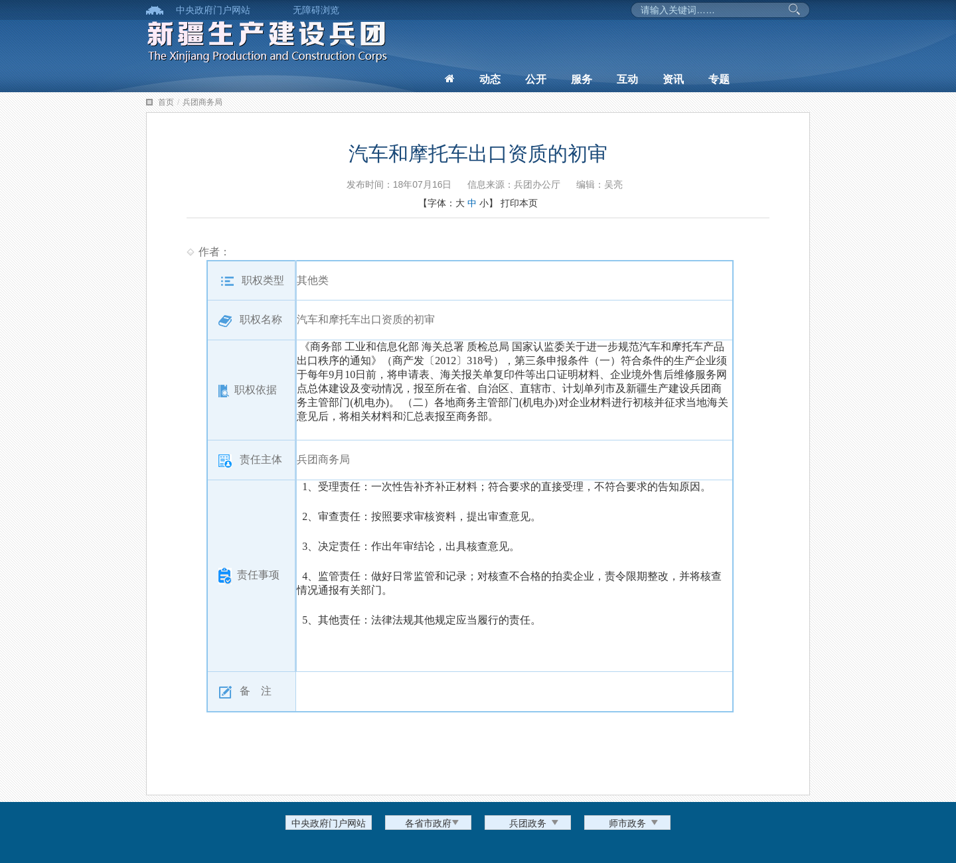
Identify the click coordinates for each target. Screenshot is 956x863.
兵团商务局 (202, 102)
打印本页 (519, 203)
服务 (581, 79)
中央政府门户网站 (213, 10)
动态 (490, 79)
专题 (719, 79)
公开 (535, 79)
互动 (627, 79)
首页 (166, 102)
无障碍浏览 (316, 10)
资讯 (673, 79)
